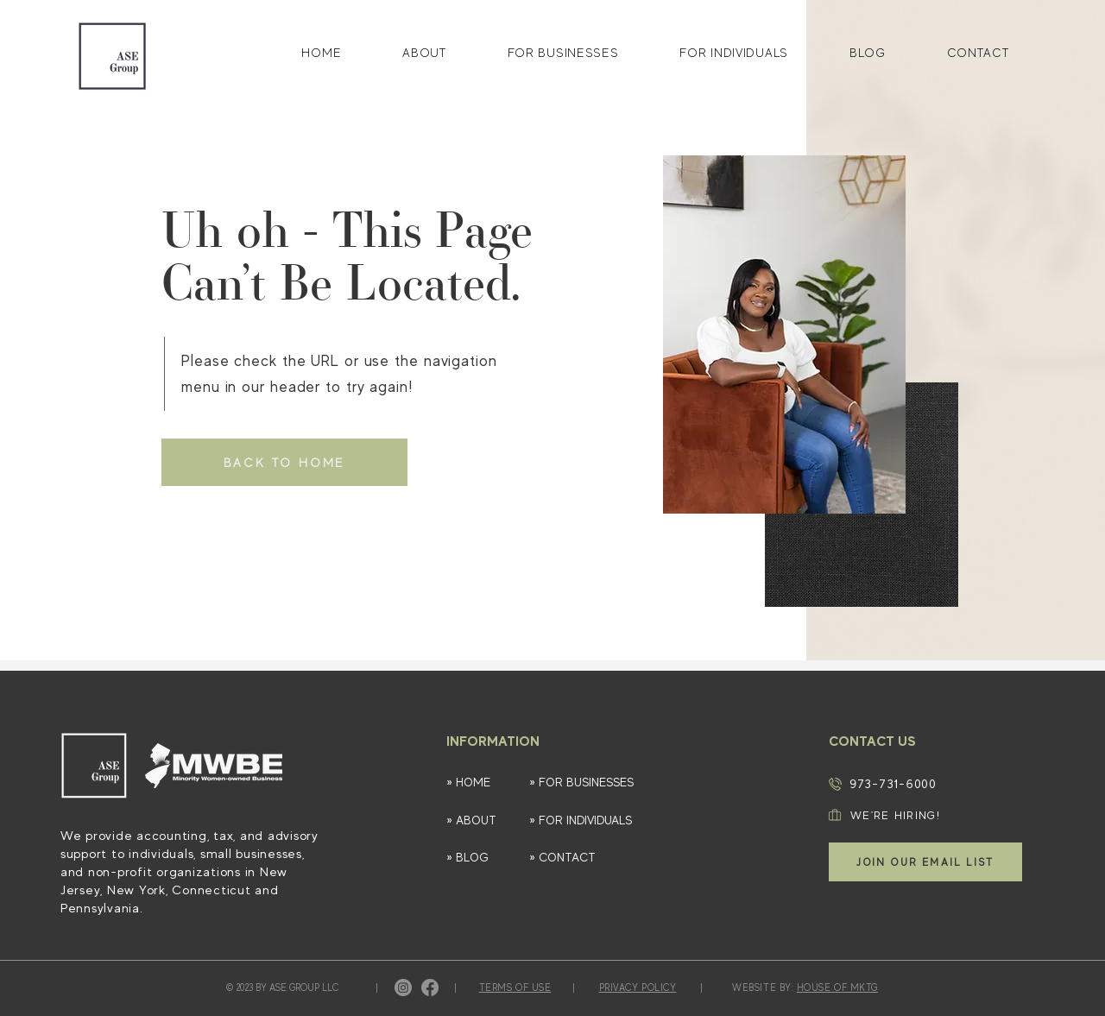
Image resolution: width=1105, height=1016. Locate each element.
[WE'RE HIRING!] (917, 815)
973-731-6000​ (893, 783)
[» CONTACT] (590, 857)
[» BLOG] (479, 857)
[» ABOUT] (479, 820)
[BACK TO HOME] (284, 462)
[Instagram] (403, 987)
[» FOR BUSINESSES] (599, 782)
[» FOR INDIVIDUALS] (590, 820)
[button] (925, 861)
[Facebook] (430, 987)
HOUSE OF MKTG (837, 987)
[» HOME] (479, 782)
